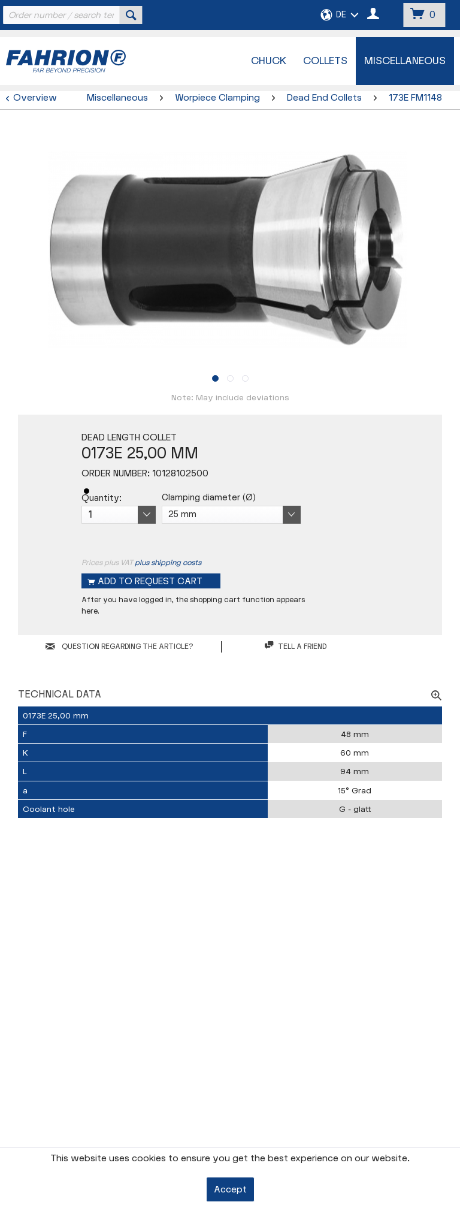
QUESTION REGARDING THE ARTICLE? (119, 646)
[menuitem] (71, 15)
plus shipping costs (168, 562)
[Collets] (325, 61)
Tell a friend (295, 646)
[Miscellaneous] (405, 61)
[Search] (131, 15)
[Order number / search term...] (71, 15)
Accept (230, 1189)
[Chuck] (269, 61)
